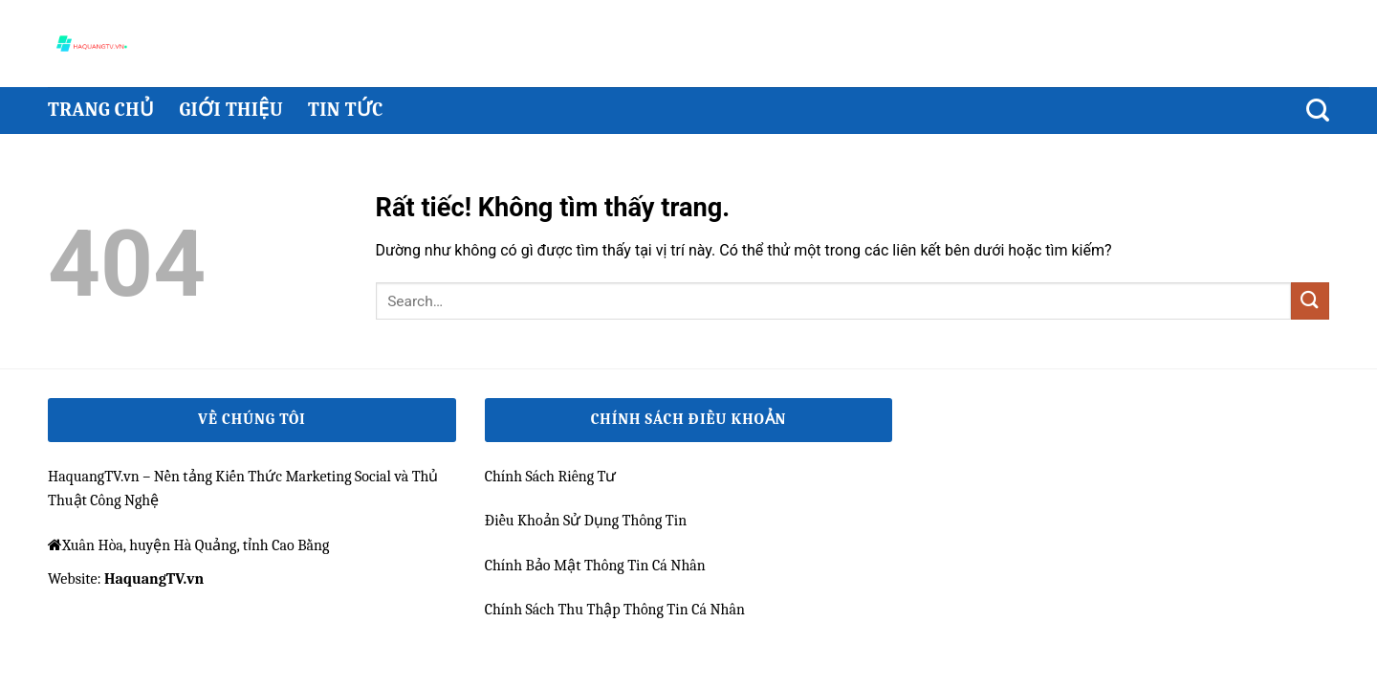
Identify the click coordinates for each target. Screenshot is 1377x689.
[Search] (1317, 110)
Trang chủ (101, 110)
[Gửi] (1310, 301)
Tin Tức (345, 110)
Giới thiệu (231, 110)
